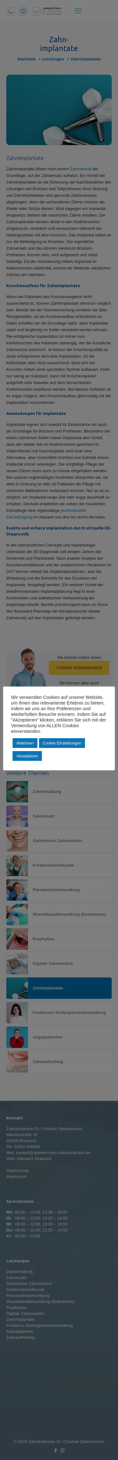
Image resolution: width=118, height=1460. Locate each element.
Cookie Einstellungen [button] (62, 743)
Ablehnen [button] (25, 743)
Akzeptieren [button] (27, 756)
